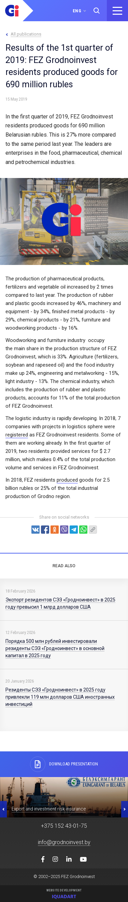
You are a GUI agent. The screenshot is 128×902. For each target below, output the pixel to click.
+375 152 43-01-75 (64, 826)
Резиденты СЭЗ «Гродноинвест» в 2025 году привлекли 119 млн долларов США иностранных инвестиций (60, 697)
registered (16, 435)
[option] (64, 797)
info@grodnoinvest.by (64, 842)
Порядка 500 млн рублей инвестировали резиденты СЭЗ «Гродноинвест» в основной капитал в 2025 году (54, 648)
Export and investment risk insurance (49, 809)
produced (67, 480)
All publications (26, 34)
